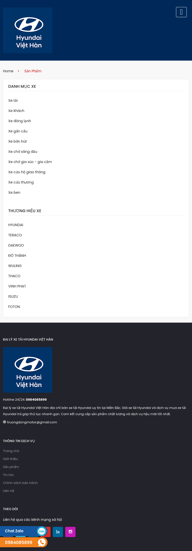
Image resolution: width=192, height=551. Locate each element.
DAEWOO (16, 245)
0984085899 (36, 399)
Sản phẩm (11, 466)
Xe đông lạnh (19, 120)
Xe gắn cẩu (18, 131)
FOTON (14, 306)
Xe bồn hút (17, 141)
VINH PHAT (17, 286)
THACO (14, 276)
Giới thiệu (10, 459)
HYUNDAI (15, 224)
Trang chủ (11, 451)
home (8, 71)
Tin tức (8, 474)
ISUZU (13, 296)
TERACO (15, 235)
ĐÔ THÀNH (17, 255)
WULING (15, 265)
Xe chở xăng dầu (22, 151)
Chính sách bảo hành (20, 482)
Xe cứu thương (21, 182)
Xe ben (14, 192)
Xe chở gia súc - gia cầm (30, 161)
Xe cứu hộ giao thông (27, 172)
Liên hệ (8, 490)
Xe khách (16, 110)
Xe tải (13, 100)
